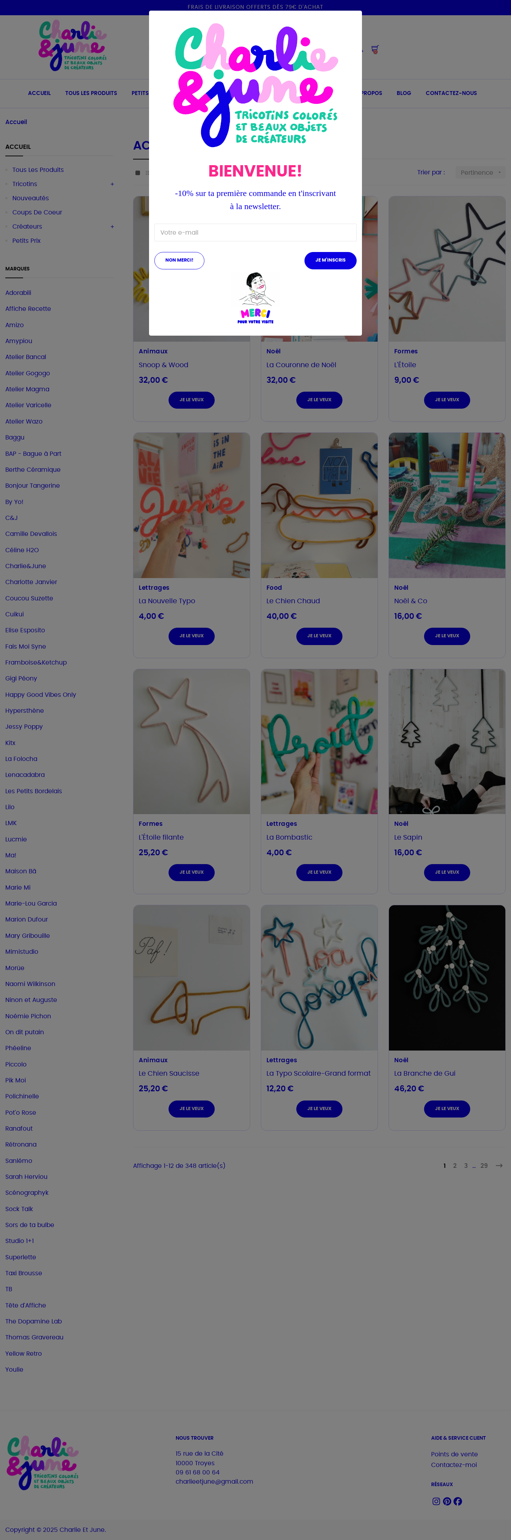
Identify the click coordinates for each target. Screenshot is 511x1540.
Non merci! (179, 260)
